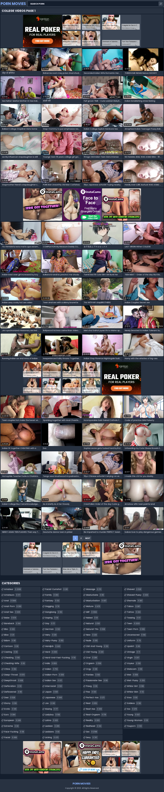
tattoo (134, 612)
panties (93, 675)
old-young (95, 652)
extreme (11, 726)
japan (51, 692)
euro (10, 715)
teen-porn (136, 629)
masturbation (96, 601)
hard (51, 652)
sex (92, 732)
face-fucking (14, 732)
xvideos (134, 703)
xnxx (132, 698)
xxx (132, 709)
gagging (52, 606)
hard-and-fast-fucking (60, 658)
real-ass (94, 709)
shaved (134, 589)
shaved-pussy (138, 595)
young (133, 715)
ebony (10, 703)
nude (92, 641)
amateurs (12, 595)
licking (52, 737)
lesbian (52, 726)
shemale (135, 601)
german (53, 629)
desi (10, 698)
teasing (134, 618)
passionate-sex (97, 680)
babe (10, 618)
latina (51, 720)
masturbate (95, 595)
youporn (134, 726)
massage (94, 589)
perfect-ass (95, 698)
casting (11, 652)
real (92, 703)
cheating (12, 658)
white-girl (136, 686)
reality (93, 720)
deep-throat (14, 675)
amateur (13, 589)
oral (92, 658)
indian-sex (54, 680)
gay (50, 623)
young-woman (138, 720)
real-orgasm (96, 715)
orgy (92, 669)
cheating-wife (14, 663)
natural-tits (96, 629)
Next (87, 538)
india (51, 663)
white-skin (135, 692)
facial (11, 737)
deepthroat (14, 680)
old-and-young (97, 646)
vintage (134, 652)
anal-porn (13, 606)
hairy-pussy (54, 641)
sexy (92, 737)
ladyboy (53, 715)
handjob (53, 646)
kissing (51, 709)
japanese (54, 698)
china (10, 669)
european (12, 720)
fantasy (52, 601)
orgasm (94, 663)
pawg (92, 686)
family (52, 595)
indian (51, 669)
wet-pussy (136, 680)
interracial (54, 686)
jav (50, 703)
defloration (13, 686)
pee (91, 692)
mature (93, 606)
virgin (133, 658)
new (91, 635)
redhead (94, 726)
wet (133, 675)
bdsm (10, 641)
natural (93, 623)
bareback (12, 623)
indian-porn (54, 675)
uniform (134, 641)
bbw (9, 635)
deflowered (13, 692)
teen (133, 623)
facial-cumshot (56, 589)
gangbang (54, 612)
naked (92, 618)
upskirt (134, 646)
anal (10, 601)
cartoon (11, 646)
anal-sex (12, 612)
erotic (10, 709)
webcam (135, 669)
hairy (51, 635)
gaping (52, 618)
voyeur (134, 663)
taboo (134, 606)
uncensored (136, 635)
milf (91, 612)
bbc (9, 629)
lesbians (52, 732)
